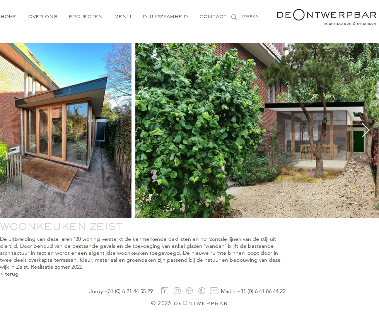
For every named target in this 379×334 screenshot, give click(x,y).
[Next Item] (365, 130)
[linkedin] (164, 290)
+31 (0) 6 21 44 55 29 (128, 291)
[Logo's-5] (202, 290)
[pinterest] (189, 290)
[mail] (214, 290)
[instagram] (177, 290)
